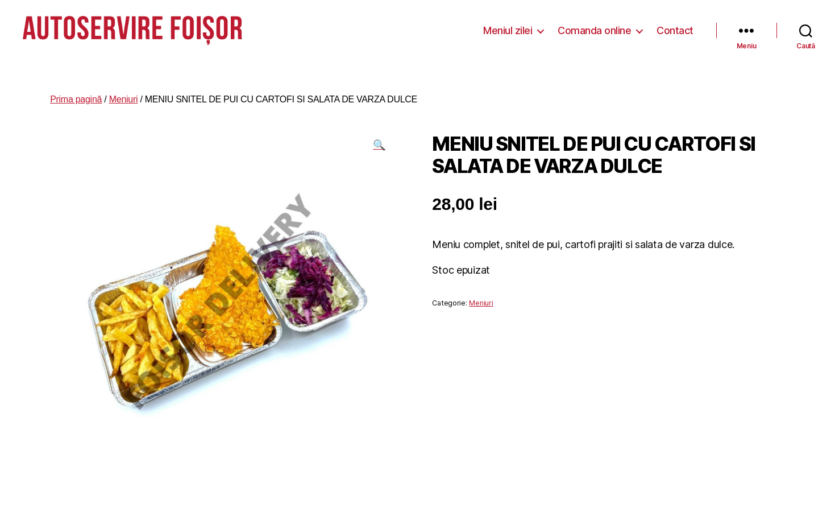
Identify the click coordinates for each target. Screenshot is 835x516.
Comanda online (594, 28)
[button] (379, 141)
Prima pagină (76, 95)
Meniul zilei (507, 28)
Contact (675, 28)
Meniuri (123, 95)
